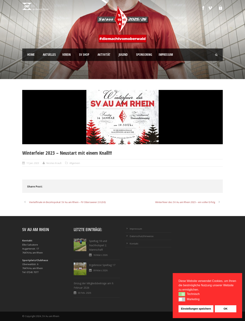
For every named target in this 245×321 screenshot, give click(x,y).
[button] (182, 294)
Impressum (166, 54)
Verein (66, 54)
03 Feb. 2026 (84, 292)
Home (31, 54)
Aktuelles (49, 54)
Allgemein (74, 163)
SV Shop (84, 54)
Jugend (123, 54)
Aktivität (104, 54)
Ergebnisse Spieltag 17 (102, 265)
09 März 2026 (100, 270)
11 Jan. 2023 (32, 163)
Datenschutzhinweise (142, 236)
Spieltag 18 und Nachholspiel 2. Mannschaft (98, 245)
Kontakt (134, 243)
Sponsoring (144, 54)
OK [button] (225, 308)
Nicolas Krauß (54, 163)
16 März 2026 (100, 255)
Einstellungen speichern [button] (196, 308)
